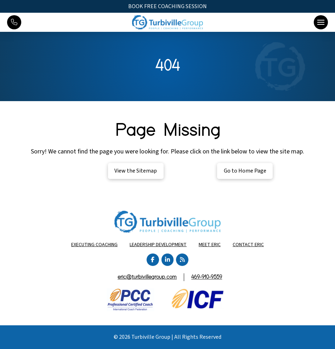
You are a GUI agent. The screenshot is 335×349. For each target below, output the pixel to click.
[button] (321, 22)
